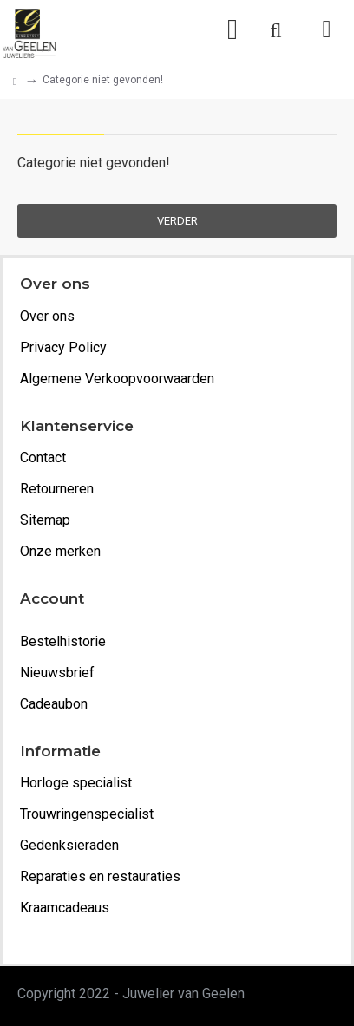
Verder (177, 220)
